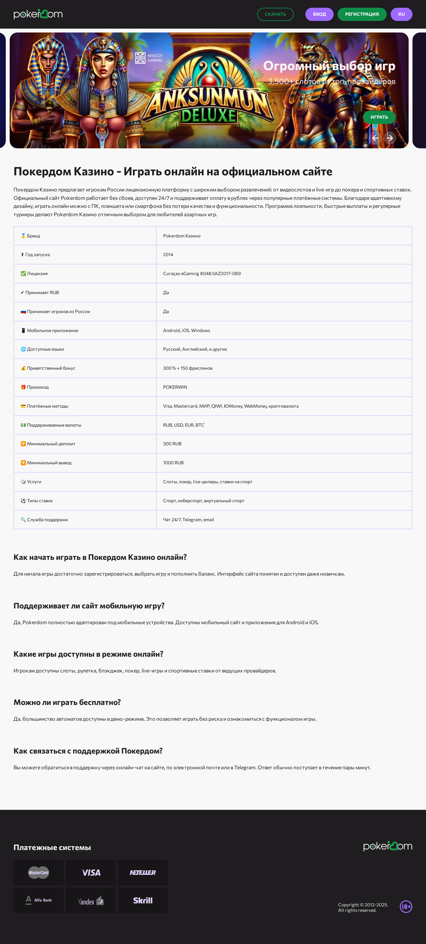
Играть (379, 117)
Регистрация (362, 14)
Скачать (275, 14)
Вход (319, 14)
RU (401, 14)
